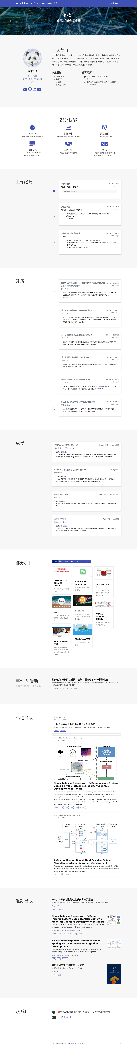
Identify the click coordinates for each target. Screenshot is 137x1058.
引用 (67, 815)
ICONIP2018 (100, 393)
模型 (61, 569)
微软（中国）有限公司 (69, 187)
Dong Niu (57, 822)
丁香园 (64, 238)
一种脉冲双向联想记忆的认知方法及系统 (74, 731)
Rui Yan (62, 725)
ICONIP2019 (67, 299)
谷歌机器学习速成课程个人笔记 (68, 972)
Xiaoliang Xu (70, 745)
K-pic (56, 620)
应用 (67, 569)
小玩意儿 (80, 569)
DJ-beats (79, 618)
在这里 (64, 457)
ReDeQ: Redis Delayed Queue (60, 590)
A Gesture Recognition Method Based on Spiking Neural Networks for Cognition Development (83, 869)
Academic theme (72, 1051)
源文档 (56, 737)
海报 (76, 815)
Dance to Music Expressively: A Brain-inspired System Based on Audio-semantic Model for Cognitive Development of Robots (86, 793)
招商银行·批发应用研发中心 (71, 210)
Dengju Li (57, 725)
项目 (71, 815)
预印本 (56, 815)
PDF (62, 815)
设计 (73, 569)
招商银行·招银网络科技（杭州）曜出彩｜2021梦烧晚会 (80, 687)
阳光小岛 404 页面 (82, 647)
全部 (55, 569)
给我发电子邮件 (64, 1024)
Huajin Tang (78, 745)
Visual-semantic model (101, 624)
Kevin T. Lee (22, 3)
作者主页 (63, 737)
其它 (88, 569)
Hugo (81, 1051)
